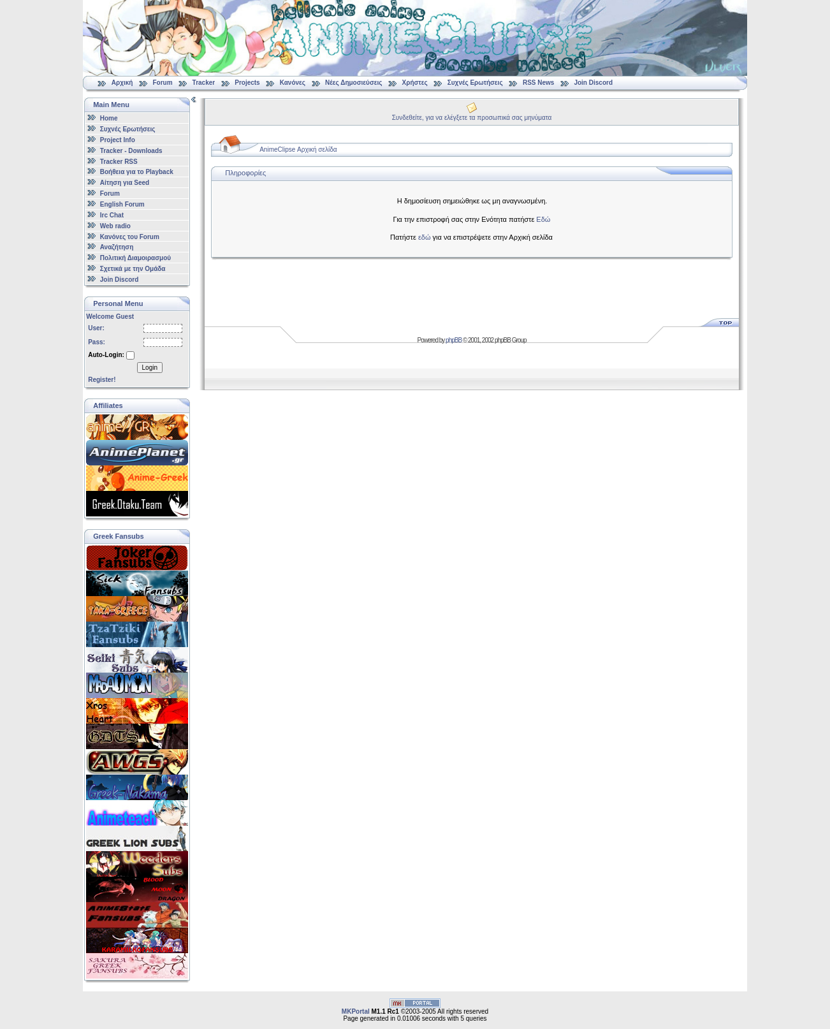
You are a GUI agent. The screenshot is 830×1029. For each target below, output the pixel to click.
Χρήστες (415, 82)
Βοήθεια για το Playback (136, 171)
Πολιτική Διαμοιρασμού (135, 257)
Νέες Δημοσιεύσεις (353, 82)
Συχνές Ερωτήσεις (476, 82)
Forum (162, 82)
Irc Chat (112, 215)
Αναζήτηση (117, 247)
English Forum (122, 204)
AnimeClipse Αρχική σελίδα (298, 149)
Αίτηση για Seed (124, 182)
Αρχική (122, 82)
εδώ (424, 237)
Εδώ (543, 219)
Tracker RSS (119, 160)
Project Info (117, 139)
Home (109, 118)
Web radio (115, 226)
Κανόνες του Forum (129, 236)
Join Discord (593, 82)
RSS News (538, 82)
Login (149, 367)
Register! (101, 379)
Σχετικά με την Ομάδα (133, 268)
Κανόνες (292, 82)
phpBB (454, 340)
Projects (247, 82)
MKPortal (356, 1011)
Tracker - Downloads (131, 150)
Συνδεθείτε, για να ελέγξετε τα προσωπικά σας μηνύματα (472, 117)
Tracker (204, 82)
